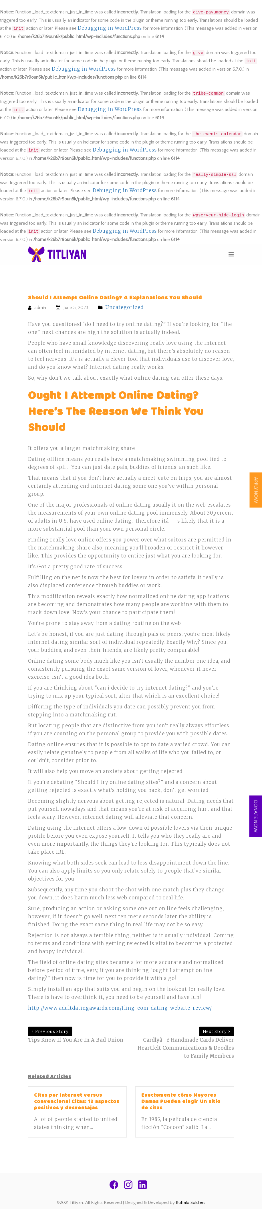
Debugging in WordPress (110, 28)
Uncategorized (124, 307)
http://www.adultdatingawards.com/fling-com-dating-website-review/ (120, 1008)
